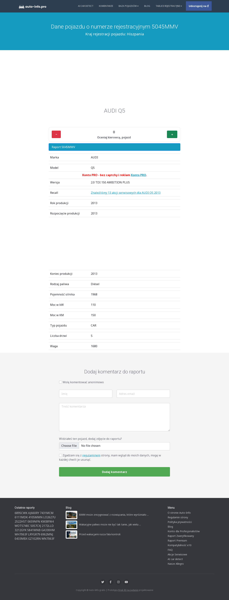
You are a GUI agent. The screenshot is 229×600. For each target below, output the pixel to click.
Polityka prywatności (180, 522)
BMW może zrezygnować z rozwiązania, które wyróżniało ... (114, 514)
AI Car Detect (85, 5)
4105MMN (35, 517)
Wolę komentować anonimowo (83, 382)
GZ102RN (34, 539)
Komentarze (106, 5)
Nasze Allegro (176, 563)
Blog (147, 5)
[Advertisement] (114, 80)
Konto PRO (138, 175)
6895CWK (21, 513)
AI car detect (175, 559)
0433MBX (21, 539)
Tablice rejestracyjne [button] (169, 5)
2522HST (21, 521)
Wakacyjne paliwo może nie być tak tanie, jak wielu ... (110, 524)
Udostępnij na (199, 6)
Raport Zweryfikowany (181, 536)
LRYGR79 (34, 534)
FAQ (170, 549)
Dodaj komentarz (114, 472)
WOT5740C (22, 526)
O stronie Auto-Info (179, 512)
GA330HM (48, 530)
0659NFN (34, 521)
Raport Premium (177, 540)
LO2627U (49, 517)
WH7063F (21, 534)
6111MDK (21, 517)
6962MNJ (47, 534)
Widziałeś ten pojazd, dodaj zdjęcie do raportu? (90, 439)
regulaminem (91, 455)
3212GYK (20, 530)
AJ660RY (33, 513)
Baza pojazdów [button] (129, 5)
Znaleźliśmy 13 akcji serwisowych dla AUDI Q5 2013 (125, 193)
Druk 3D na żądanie (128, 590)
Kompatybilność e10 (179, 545)
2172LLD (48, 526)
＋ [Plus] (172, 134)
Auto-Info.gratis (97, 590)
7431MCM (46, 513)
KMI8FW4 (47, 521)
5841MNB (34, 530)
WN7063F (48, 539)
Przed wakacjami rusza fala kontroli (99, 534)
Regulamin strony (178, 517)
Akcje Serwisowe (177, 554)
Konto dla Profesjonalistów (184, 531)
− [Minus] (56, 134)
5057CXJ (35, 526)
